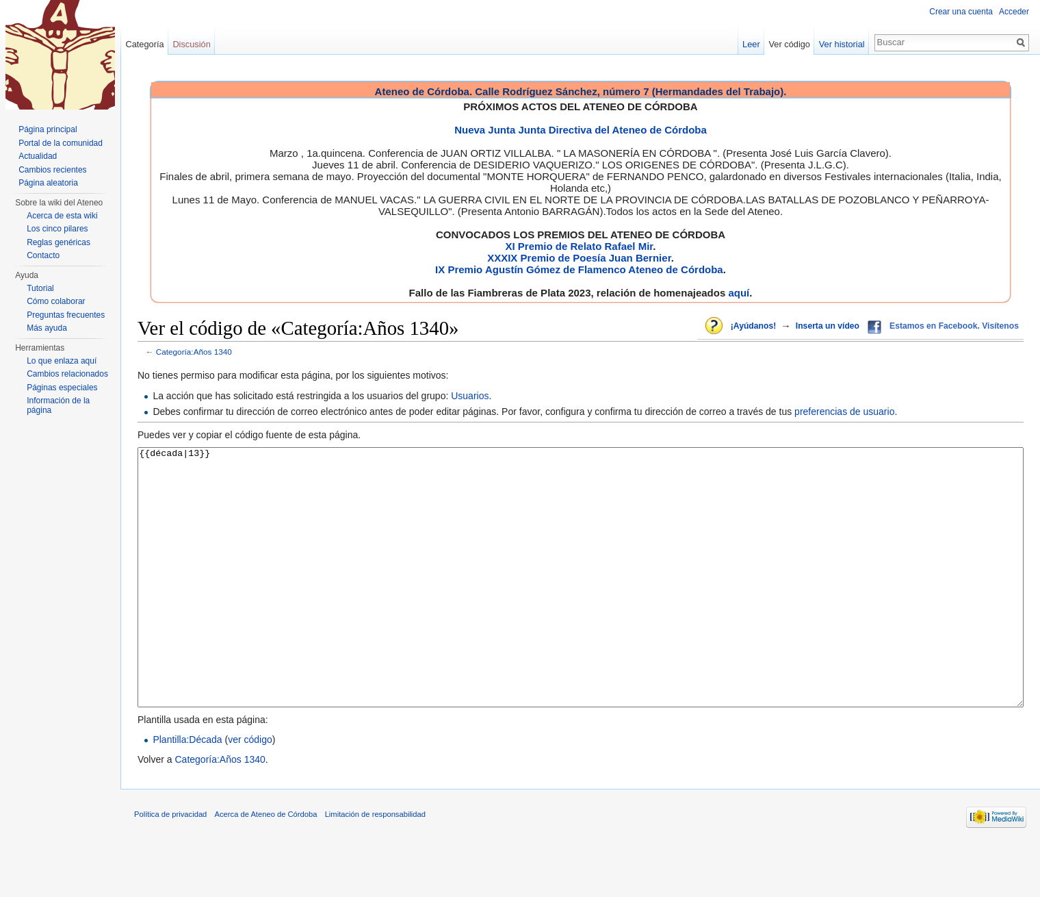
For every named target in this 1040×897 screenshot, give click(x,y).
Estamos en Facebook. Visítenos (954, 326)
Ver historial (842, 44)
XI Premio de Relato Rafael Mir (579, 246)
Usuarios (470, 395)
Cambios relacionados (67, 374)
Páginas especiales (62, 387)
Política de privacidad (170, 865)
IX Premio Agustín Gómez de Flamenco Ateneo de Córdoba (579, 269)
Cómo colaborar (56, 301)
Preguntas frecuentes (66, 315)
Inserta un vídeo (827, 326)
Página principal (47, 129)
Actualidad (37, 156)
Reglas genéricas (58, 242)
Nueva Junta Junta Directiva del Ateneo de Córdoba (580, 130)
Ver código (789, 44)
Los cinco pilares (57, 228)
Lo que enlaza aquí (61, 361)
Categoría (144, 44)
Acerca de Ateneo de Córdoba (266, 865)
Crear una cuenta (961, 11)
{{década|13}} (581, 603)
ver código (250, 790)
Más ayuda (47, 328)
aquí (738, 293)
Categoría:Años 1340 (194, 351)
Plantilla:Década (187, 790)
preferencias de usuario (844, 411)
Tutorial (40, 288)
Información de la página (58, 405)
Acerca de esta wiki (62, 215)
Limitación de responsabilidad (375, 865)
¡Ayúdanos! (753, 326)
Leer (751, 44)
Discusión (191, 44)
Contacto (43, 255)
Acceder (1014, 11)
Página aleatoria (48, 183)
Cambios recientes (52, 170)
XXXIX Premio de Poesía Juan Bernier (579, 258)
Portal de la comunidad (60, 143)
